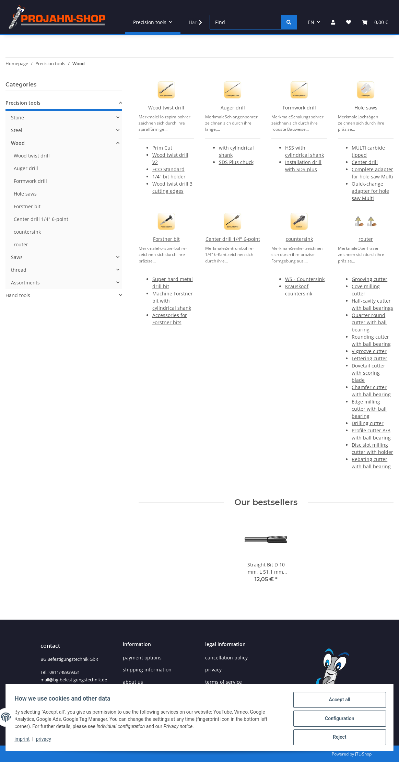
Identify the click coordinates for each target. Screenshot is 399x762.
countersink (299, 239)
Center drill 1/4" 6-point (233, 239)
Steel (16, 130)
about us (133, 682)
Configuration (337, 720)
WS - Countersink (305, 279)
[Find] (245, 22)
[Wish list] (348, 22)
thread (18, 270)
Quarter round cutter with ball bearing (369, 322)
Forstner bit (166, 239)
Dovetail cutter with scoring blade (368, 372)
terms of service (223, 682)
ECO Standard (168, 169)
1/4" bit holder (169, 176)
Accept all (337, 702)
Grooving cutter (369, 279)
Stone (17, 117)
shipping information (147, 669)
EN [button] (311, 22)
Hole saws (365, 107)
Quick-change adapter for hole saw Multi (370, 190)
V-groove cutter (369, 351)
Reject (337, 737)
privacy (45, 740)
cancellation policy (226, 657)
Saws (17, 257)
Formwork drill (299, 107)
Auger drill (233, 107)
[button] (333, 22)
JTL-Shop (363, 754)
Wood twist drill (166, 107)
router (366, 239)
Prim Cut (162, 147)
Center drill (365, 162)
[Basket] (375, 22)
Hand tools (17, 295)
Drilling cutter (368, 423)
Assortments (25, 282)
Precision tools (22, 102)
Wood (18, 143)
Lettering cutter (369, 358)
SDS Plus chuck (236, 162)
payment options (142, 657)
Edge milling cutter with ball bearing (369, 408)
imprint (24, 740)
